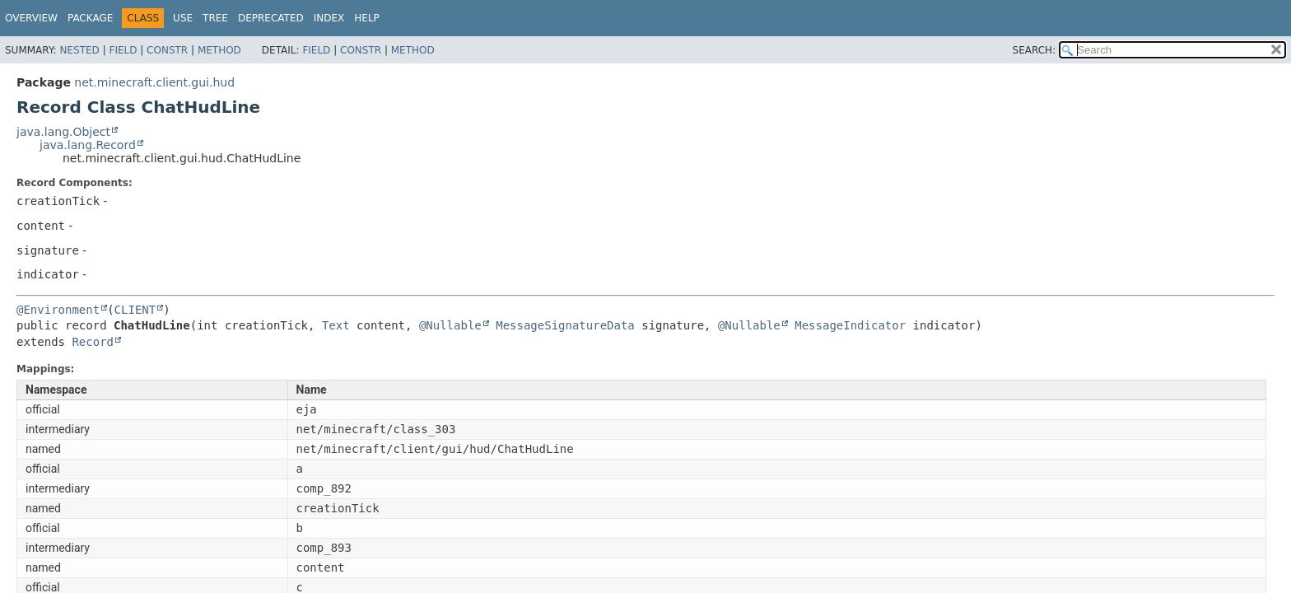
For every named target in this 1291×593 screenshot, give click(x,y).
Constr (167, 50)
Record (93, 341)
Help (367, 18)
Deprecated (271, 18)
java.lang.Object (63, 131)
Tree (215, 18)
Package (90, 18)
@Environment (58, 309)
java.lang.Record (88, 145)
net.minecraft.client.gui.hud (154, 82)
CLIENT (135, 309)
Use (183, 18)
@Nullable (450, 325)
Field (123, 50)
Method (219, 50)
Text (336, 325)
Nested (79, 50)
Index (329, 18)
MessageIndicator (850, 325)
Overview (31, 18)
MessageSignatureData (565, 325)
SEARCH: (1034, 50)
